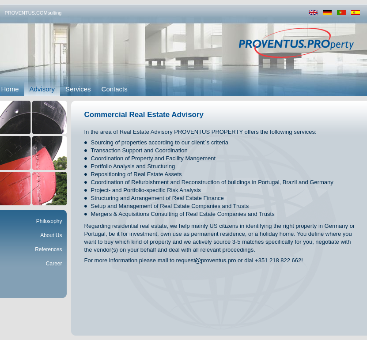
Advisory (42, 89)
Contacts (115, 89)
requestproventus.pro (206, 260)
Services (78, 89)
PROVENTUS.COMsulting (33, 12)
